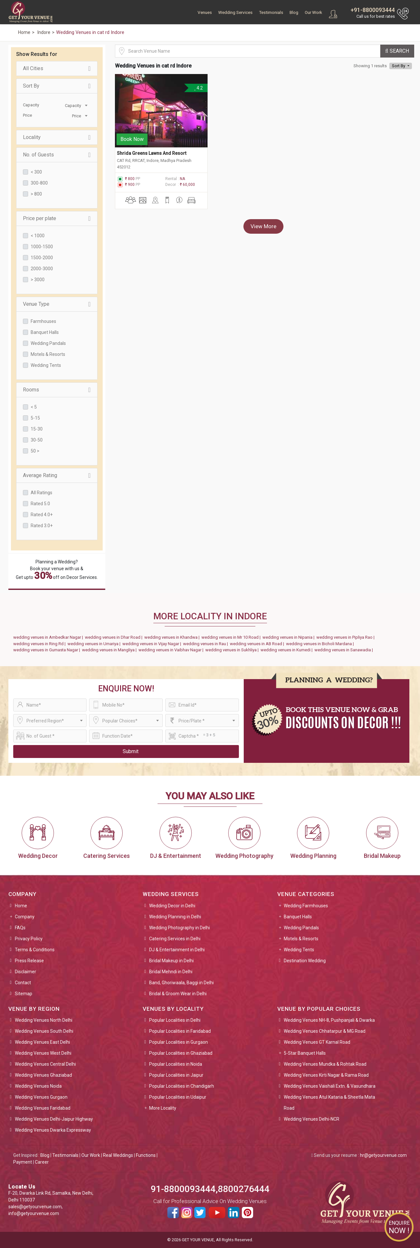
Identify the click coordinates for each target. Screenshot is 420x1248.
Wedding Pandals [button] (301, 927)
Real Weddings (118, 1155)
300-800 (39, 183)
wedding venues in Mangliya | (110, 649)
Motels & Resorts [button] (301, 938)
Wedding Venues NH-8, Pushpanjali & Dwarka (329, 1020)
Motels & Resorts (48, 354)
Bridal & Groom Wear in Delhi (178, 993)
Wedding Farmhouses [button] (306, 905)
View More (263, 225)
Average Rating (57, 475)
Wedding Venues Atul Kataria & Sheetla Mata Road (329, 1102)
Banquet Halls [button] (298, 916)
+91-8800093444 (373, 9)
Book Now (132, 138)
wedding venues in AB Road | (258, 643)
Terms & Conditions (35, 949)
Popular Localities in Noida (175, 1064)
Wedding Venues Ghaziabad (43, 1075)
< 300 (36, 172)
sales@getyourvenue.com (35, 1206)
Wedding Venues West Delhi (43, 1053)
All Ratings (41, 492)
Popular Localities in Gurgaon (178, 1042)
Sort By (57, 86)
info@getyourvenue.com (33, 1213)
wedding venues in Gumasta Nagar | (47, 649)
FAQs (20, 927)
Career (42, 1162)
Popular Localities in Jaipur (176, 1075)
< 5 (34, 407)
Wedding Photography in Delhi (179, 927)
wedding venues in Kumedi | (287, 649)
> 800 (36, 194)
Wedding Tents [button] (299, 949)
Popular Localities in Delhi (174, 1020)
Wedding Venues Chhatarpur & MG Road (324, 1031)
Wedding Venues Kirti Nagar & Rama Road (326, 1075)
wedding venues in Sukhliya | (233, 649)
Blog (294, 12)
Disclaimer (25, 971)
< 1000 (38, 235)
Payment (22, 1162)
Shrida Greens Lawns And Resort (151, 152)
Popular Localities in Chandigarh (181, 1086)
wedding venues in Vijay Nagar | (152, 643)
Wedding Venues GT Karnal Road (317, 1042)
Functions (146, 1155)
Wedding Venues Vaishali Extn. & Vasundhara (329, 1086)
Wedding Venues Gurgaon (41, 1097)
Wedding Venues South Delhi (44, 1031)
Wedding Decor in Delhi (172, 905)
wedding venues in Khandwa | (172, 637)
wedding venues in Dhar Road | (114, 637)
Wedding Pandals (48, 343)
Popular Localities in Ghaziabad (180, 1053)
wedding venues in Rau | (206, 643)
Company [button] (25, 916)
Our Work (313, 12)
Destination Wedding (305, 960)
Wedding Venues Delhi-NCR (311, 1119)
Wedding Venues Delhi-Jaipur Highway (54, 1119)
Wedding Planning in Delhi (175, 916)
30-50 (37, 440)
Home (21, 905)
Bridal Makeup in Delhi (171, 960)
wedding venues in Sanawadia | (344, 649)
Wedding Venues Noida (38, 1086)
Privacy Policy (29, 938)
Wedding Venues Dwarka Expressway (53, 1130)
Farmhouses (43, 321)
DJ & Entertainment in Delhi (177, 949)
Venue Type (57, 304)
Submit (130, 751)
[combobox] (73, 105)
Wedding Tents (46, 365)
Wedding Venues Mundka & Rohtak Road (325, 1064)
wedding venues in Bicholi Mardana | (321, 643)
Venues (205, 12)
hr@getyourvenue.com (383, 1155)
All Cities (57, 68)
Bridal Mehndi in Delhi (170, 971)
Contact (23, 982)
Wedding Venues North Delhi (43, 1020)
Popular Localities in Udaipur (177, 1097)
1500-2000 (42, 257)
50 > (35, 450)
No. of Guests (57, 155)
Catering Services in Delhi (174, 938)
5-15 (35, 418)
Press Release (29, 960)
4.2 (198, 88)
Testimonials (271, 12)
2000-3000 (42, 268)
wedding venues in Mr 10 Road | (231, 637)
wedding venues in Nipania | (289, 637)
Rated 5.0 (40, 503)
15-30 (37, 429)
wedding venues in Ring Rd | (40, 643)
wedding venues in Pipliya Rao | (346, 637)
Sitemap (23, 993)
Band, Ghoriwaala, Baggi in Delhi (181, 982)
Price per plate (57, 218)
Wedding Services (235, 12)
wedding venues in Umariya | (94, 643)
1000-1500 (42, 246)
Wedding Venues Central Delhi (45, 1064)
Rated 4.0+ (42, 514)
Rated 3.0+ (42, 525)
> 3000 (38, 279)
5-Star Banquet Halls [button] (305, 1053)
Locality (57, 137)
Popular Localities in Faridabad (180, 1031)
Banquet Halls (45, 332)
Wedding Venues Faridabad (42, 1108)
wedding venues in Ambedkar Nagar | (49, 637)
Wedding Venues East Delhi (42, 1042)
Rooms (57, 390)
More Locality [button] (162, 1108)
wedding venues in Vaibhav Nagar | (171, 649)
